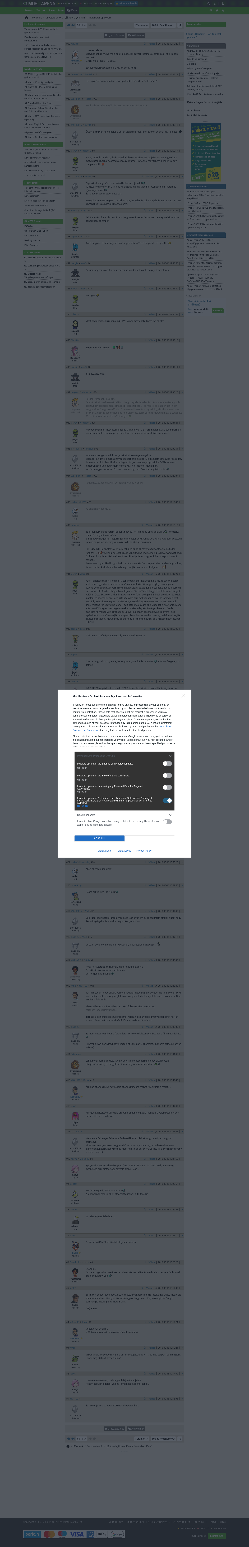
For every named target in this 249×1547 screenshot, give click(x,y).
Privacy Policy (143, 850)
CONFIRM (99, 838)
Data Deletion (105, 850)
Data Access (124, 850)
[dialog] (124, 773)
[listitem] (124, 756)
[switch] (167, 763)
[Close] (184, 696)
